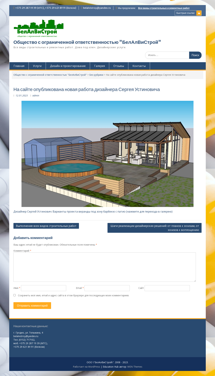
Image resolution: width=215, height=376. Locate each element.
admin (35, 95)
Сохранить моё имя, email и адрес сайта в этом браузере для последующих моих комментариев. (73, 295)
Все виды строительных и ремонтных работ (164, 8)
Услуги (37, 66)
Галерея (99, 66)
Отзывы (118, 66)
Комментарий (22, 250)
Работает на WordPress (86, 366)
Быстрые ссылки (186, 12)
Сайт (141, 288)
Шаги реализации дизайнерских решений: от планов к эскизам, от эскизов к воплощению (155, 228)
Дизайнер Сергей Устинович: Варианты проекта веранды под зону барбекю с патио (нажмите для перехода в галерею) (93, 211)
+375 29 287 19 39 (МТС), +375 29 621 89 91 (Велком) (45, 7)
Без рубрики (96, 74)
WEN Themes (134, 366)
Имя (16, 288)
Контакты (139, 66)
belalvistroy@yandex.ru (97, 7)
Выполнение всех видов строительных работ (46, 226)
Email (80, 288)
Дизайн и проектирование (68, 66)
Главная (19, 66)
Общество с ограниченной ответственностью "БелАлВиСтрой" (87, 42)
